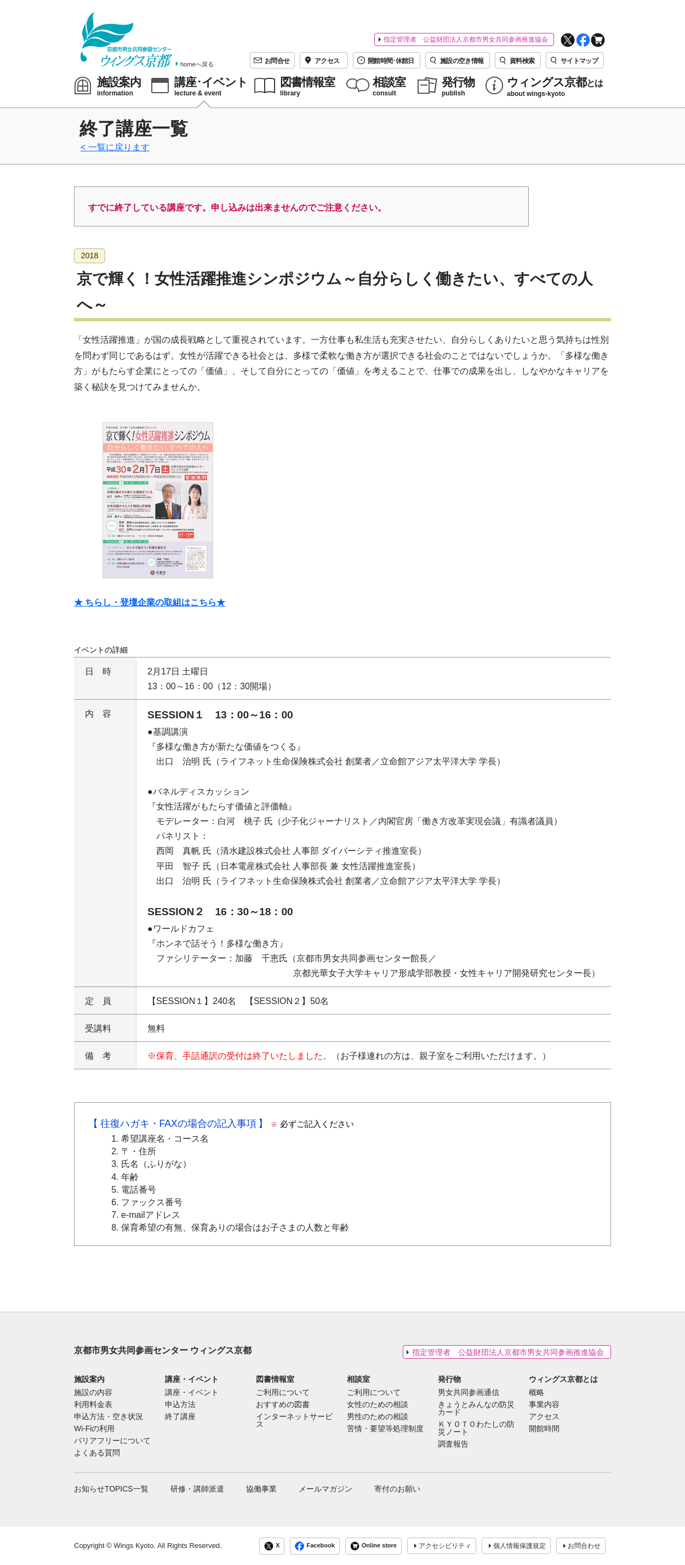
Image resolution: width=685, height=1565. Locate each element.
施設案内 (89, 1379)
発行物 (449, 1379)
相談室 (358, 1379)
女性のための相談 (377, 1405)
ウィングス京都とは (563, 1379)
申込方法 (180, 1405)
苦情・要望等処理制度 (385, 1429)
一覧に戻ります (119, 147)
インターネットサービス (294, 1420)
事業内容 (544, 1405)
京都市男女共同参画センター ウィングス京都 (163, 1350)
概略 (536, 1393)
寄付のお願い (397, 1488)
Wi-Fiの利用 (94, 1429)
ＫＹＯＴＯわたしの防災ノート (476, 1428)
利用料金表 (93, 1405)
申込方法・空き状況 (108, 1417)
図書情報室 (275, 1379)
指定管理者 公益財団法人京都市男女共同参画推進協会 (466, 39)
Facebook (314, 1546)
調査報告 (453, 1444)
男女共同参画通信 (468, 1393)
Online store (373, 1546)
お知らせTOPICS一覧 (111, 1488)
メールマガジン (325, 1488)
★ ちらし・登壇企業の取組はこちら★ (149, 602)
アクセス (544, 1417)
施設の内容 (93, 1393)
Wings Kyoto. (134, 1545)
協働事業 (261, 1488)
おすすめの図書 (283, 1405)
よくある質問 (97, 1453)
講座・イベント (192, 1379)
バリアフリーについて (112, 1441)
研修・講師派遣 (197, 1488)
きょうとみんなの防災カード (476, 1408)
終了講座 (180, 1417)
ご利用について (283, 1393)
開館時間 (544, 1429)
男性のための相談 (377, 1417)
